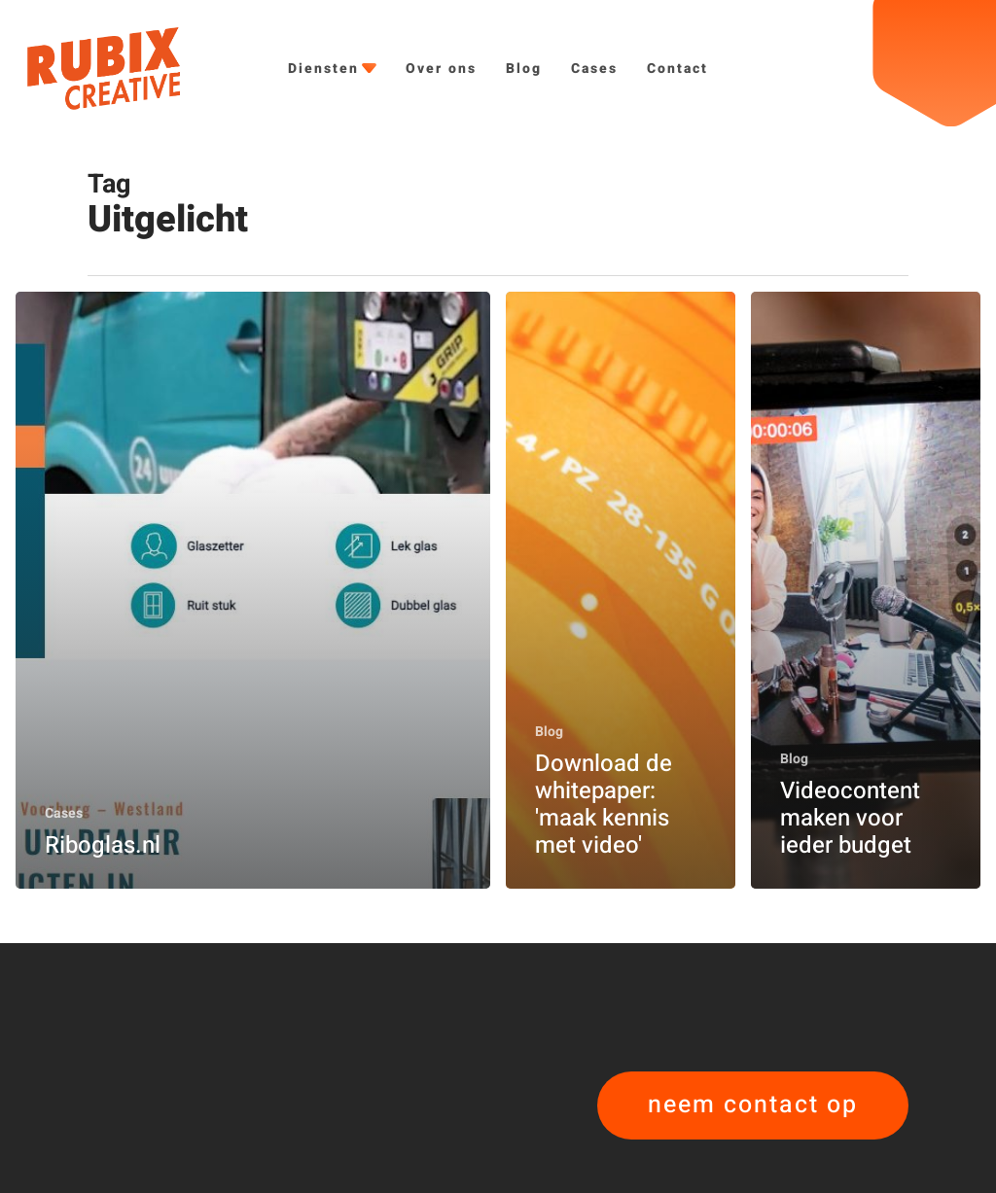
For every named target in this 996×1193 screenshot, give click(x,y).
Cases (64, 813)
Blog (549, 731)
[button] (752, 1105)
